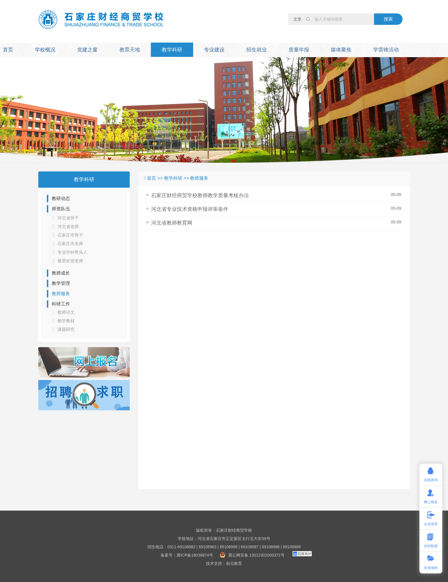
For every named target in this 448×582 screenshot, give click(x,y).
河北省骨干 (68, 217)
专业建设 (214, 50)
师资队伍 (61, 208)
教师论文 (66, 312)
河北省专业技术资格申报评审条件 (189, 209)
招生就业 (256, 50)
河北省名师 (68, 226)
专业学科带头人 (72, 252)
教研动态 (61, 198)
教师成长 (61, 273)
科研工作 (61, 303)
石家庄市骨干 (70, 235)
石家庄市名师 (70, 243)
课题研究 (66, 329)
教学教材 (66, 320)
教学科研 (172, 50)
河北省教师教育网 (171, 223)
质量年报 (299, 50)
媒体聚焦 (341, 50)
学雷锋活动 (386, 50)
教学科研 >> (177, 178)
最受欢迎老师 (70, 260)
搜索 (388, 19)
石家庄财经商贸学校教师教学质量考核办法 (200, 195)
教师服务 (61, 293)
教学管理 (61, 283)
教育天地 (129, 50)
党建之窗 (87, 50)
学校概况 (45, 50)
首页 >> (155, 178)
